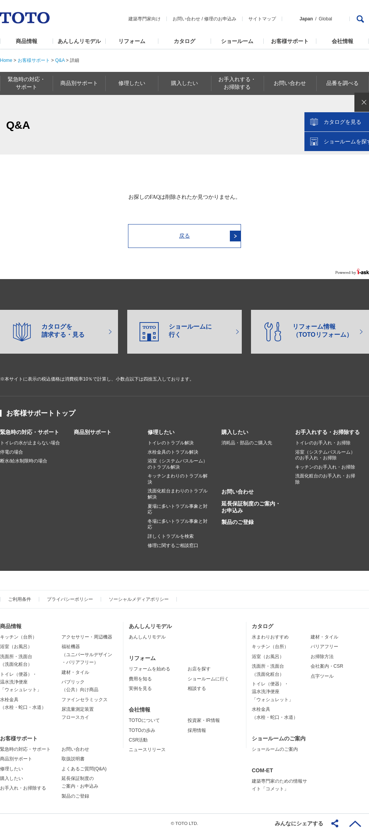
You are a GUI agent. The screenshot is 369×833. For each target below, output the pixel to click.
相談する (197, 688)
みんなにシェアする (299, 823)
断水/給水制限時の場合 (23, 461)
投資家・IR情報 (204, 720)
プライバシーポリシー (70, 599)
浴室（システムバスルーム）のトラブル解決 (178, 464)
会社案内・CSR (327, 666)
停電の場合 (11, 452)
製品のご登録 (237, 522)
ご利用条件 (19, 599)
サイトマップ (262, 19)
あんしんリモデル (79, 41)
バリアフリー (324, 646)
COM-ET (262, 770)
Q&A (60, 60)
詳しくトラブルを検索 (171, 536)
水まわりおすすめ (270, 637)
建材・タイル (75, 672)
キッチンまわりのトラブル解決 (178, 479)
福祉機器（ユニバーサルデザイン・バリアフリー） (87, 654)
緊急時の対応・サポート (29, 432)
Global (325, 19)
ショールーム (237, 41)
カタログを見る (338, 144)
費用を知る (140, 679)
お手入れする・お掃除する (327, 432)
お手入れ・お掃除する (23, 788)
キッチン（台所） (18, 637)
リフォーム (131, 41)
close (359, 125)
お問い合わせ (186, 19)
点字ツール (322, 676)
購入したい (234, 432)
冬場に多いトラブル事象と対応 (178, 524)
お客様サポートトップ (40, 413)
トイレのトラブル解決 (171, 443)
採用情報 (197, 730)
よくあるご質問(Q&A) (84, 768)
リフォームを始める (149, 669)
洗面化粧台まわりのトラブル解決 (178, 494)
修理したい (161, 432)
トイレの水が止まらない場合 (30, 443)
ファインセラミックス (85, 699)
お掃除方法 (322, 656)
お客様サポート (290, 41)
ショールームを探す (343, 164)
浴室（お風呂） (16, 646)
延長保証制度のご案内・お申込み (251, 507)
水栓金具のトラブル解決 (173, 452)
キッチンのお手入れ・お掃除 (325, 467)
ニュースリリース (147, 749)
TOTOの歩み (142, 730)
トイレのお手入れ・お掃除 (323, 443)
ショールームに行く (208, 679)
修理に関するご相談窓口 (173, 545)
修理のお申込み (220, 19)
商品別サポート (92, 432)
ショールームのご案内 (279, 738)
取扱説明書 (73, 759)
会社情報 (342, 41)
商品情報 (26, 41)
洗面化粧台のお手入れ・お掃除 (325, 479)
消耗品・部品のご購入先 (246, 443)
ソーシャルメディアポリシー (139, 599)
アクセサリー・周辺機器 (87, 637)
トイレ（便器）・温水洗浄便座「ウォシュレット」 (21, 682)
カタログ (184, 41)
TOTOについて (144, 720)
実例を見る (140, 688)
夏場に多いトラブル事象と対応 (178, 509)
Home (6, 60)
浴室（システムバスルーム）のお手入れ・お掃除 (325, 455)
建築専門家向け (144, 19)
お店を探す (199, 669)
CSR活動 (138, 740)
